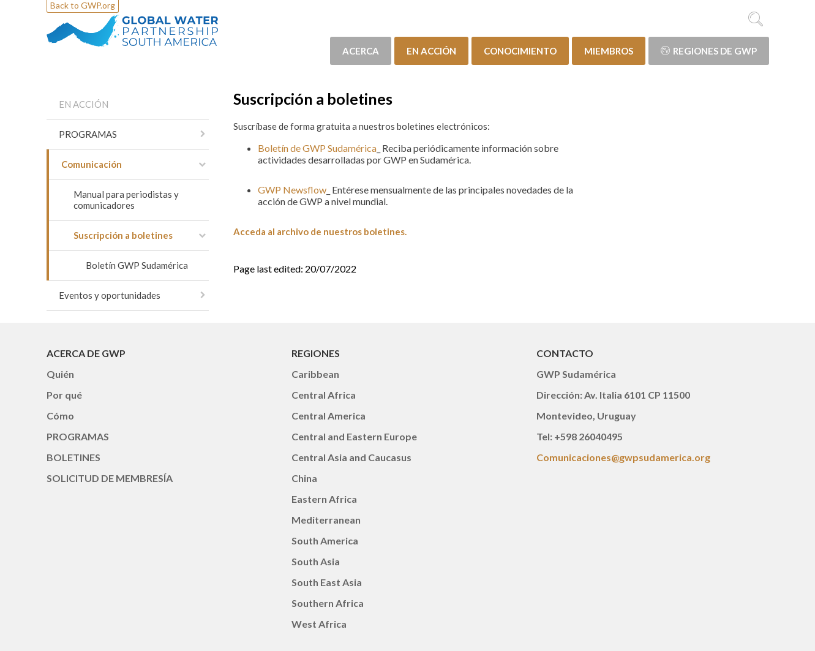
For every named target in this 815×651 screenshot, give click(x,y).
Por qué (64, 395)
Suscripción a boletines (123, 235)
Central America (328, 415)
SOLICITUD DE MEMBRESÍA (110, 478)
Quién (60, 374)
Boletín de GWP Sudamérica (317, 148)
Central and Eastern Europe (354, 436)
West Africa (319, 624)
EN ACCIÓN (431, 50)
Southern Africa (327, 603)
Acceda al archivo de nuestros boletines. (320, 231)
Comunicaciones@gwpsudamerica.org (623, 457)
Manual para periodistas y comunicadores (126, 200)
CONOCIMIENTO (520, 50)
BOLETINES (73, 457)
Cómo (60, 415)
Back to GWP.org (82, 5)
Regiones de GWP (709, 50)
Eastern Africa (324, 499)
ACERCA (360, 50)
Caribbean (315, 374)
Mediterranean (326, 519)
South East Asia (326, 582)
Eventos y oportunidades (109, 295)
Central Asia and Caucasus (351, 457)
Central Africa (323, 395)
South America (324, 540)
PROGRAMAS (88, 134)
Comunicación (91, 164)
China (304, 478)
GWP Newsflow (292, 189)
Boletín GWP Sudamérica (137, 265)
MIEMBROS (608, 50)
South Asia (315, 561)
